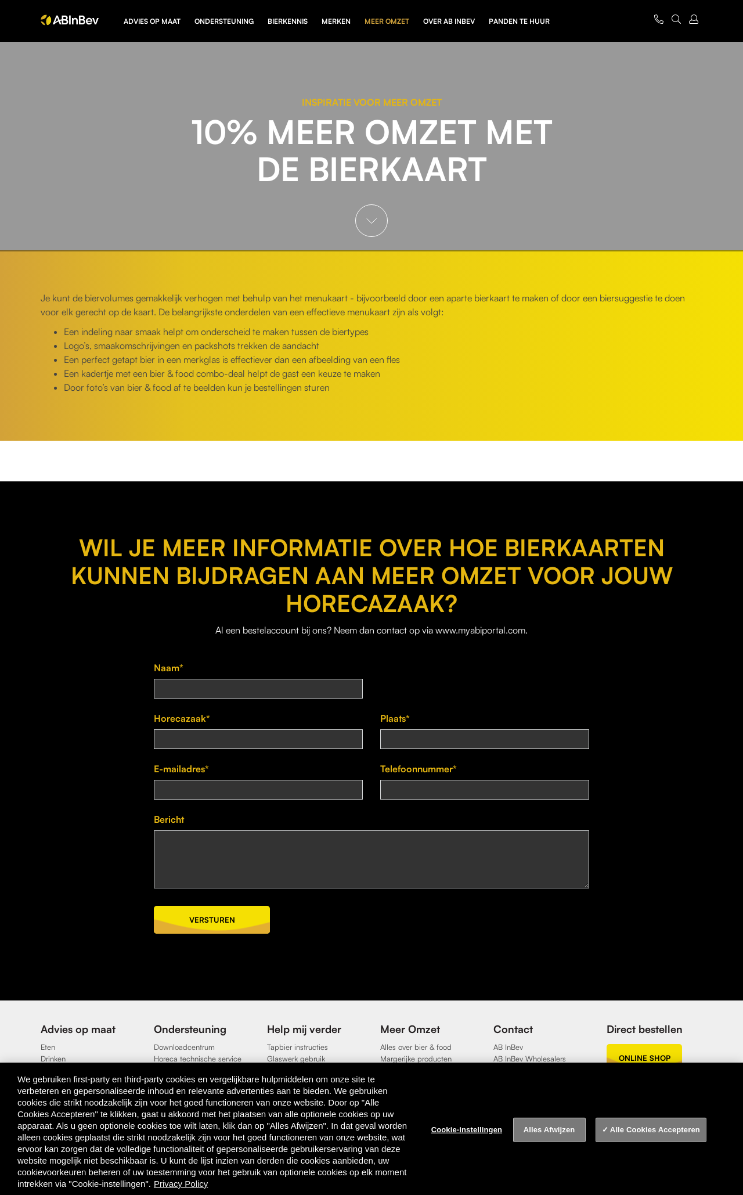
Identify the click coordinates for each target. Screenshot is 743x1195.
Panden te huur (519, 21)
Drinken (53, 1058)
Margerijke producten (416, 1058)
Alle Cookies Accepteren (655, 1129)
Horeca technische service (197, 1058)
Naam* (168, 668)
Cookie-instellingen (466, 1129)
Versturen (212, 919)
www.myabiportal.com (480, 630)
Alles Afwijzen (549, 1129)
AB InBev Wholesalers (529, 1058)
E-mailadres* (181, 769)
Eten (48, 1047)
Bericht (169, 819)
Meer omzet (387, 21)
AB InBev (508, 1047)
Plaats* (395, 718)
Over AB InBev (449, 21)
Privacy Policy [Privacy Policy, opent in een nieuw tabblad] (181, 1184)
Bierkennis (288, 21)
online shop (644, 1058)
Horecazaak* (182, 718)
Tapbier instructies (297, 1047)
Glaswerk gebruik (296, 1058)
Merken (336, 21)
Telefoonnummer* (418, 769)
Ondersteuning (224, 21)
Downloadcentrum (184, 1047)
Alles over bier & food (416, 1047)
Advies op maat (152, 21)
